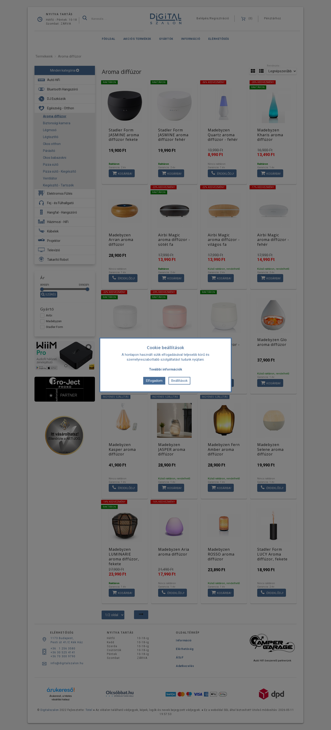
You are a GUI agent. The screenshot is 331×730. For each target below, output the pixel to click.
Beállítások (179, 381)
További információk (165, 369)
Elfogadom (154, 381)
